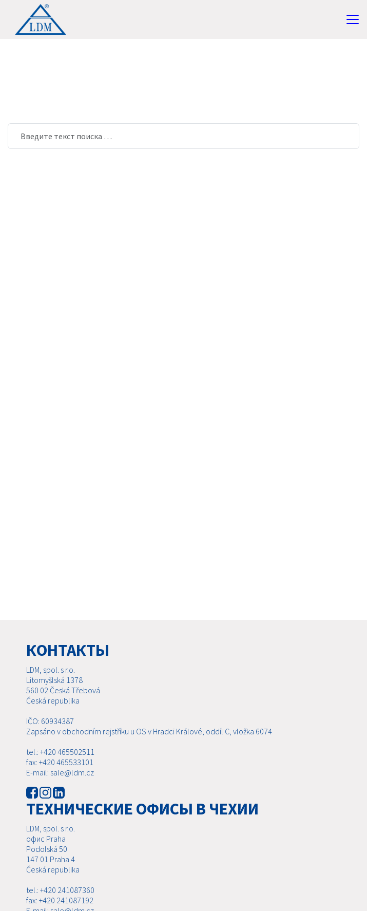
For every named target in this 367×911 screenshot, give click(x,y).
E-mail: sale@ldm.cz (60, 772)
